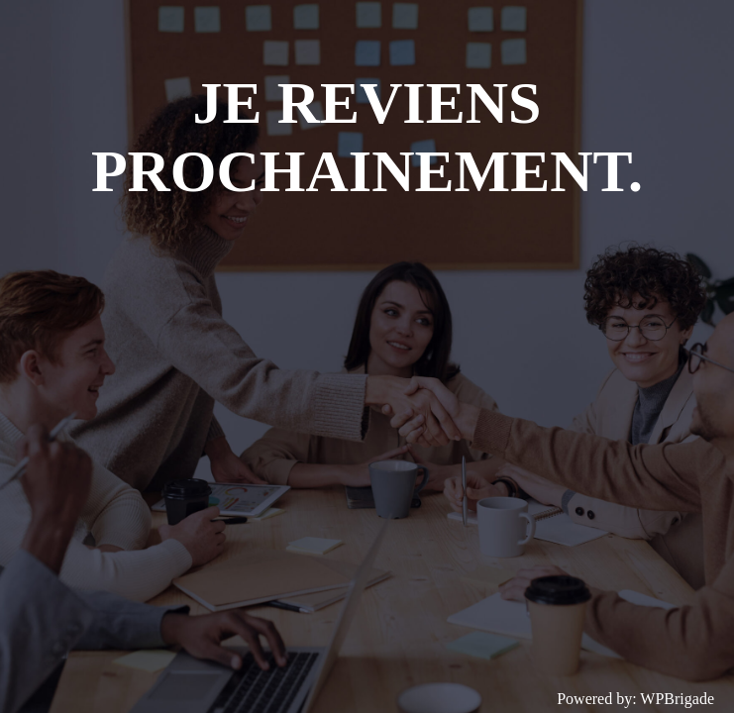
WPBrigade (677, 698)
